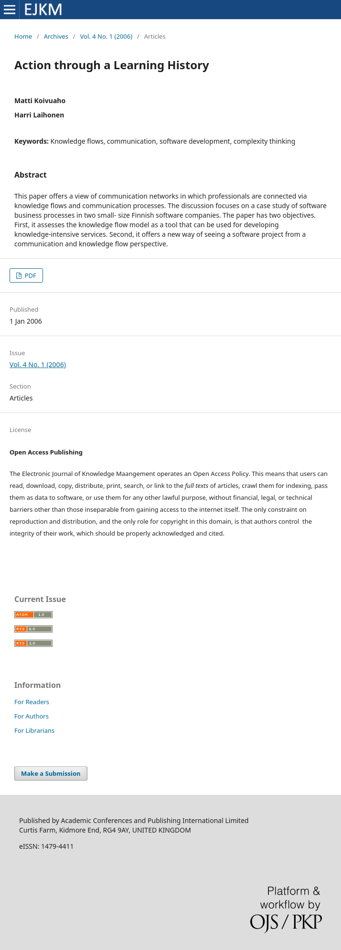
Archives (56, 36)
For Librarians (34, 730)
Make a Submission (50, 773)
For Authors (31, 716)
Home (23, 36)
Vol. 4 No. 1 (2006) (106, 36)
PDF (29, 275)
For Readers (31, 701)
